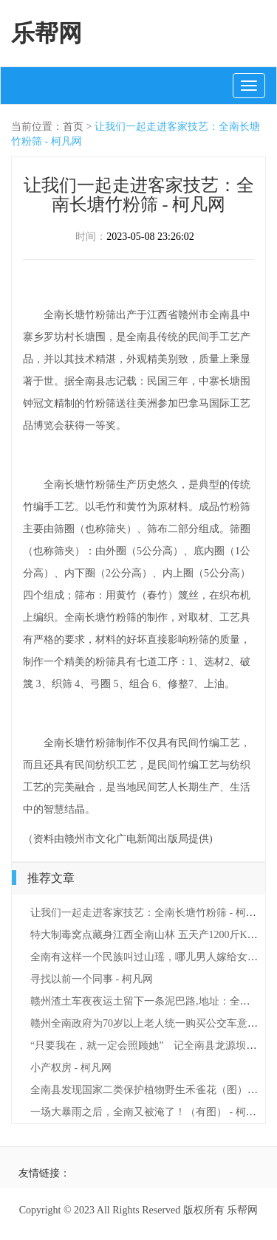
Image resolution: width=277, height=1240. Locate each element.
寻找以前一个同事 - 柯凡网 (91, 979)
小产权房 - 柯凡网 (71, 1067)
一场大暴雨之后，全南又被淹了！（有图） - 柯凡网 (148, 1111)
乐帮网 (46, 33)
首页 (73, 126)
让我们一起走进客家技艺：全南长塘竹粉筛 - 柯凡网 (148, 912)
